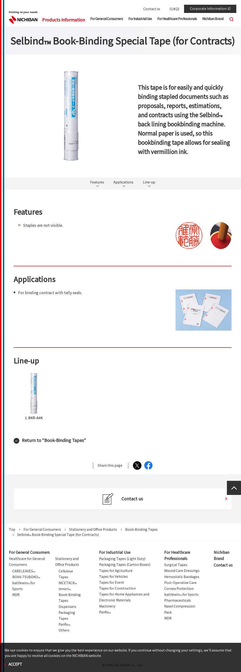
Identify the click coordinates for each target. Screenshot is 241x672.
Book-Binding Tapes (141, 529)
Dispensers (67, 606)
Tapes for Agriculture (116, 570)
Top (12, 529)
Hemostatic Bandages (181, 576)
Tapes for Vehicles (113, 576)
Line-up (149, 182)
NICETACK (68, 582)
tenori (65, 588)
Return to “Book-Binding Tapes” (54, 440)
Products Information (63, 19)
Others (64, 630)
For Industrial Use (114, 552)
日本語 (174, 8)
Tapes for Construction (117, 588)
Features (97, 182)
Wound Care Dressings (182, 570)
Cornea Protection (179, 588)
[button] (106, 19)
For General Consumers (42, 529)
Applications (123, 182)
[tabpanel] (71, 116)
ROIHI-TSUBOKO (26, 577)
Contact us (151, 8)
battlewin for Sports (181, 594)
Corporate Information (210, 8)
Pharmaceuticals (177, 600)
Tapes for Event (111, 582)
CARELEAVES (23, 571)
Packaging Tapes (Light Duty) (122, 558)
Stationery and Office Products (93, 529)
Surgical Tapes (175, 564)
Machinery (107, 606)
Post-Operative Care (180, 582)
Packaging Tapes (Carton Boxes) (124, 564)
